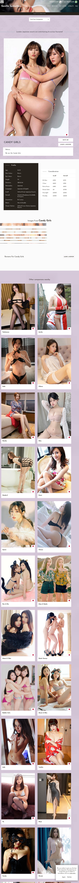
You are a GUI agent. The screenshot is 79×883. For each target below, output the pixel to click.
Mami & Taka (5, 292)
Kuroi (4, 450)
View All (8, 814)
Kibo (43, 585)
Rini (43, 472)
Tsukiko (70, 291)
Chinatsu (45, 450)
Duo (48, 11)
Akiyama (71, 383)
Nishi (17, 562)
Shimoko (31, 585)
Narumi (70, 315)
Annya (18, 383)
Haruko (70, 607)
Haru (30, 495)
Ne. (43, 607)
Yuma (4, 360)
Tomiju (18, 360)
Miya (17, 315)
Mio (30, 383)
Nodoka (31, 338)
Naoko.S (5, 267)
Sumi (3, 427)
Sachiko (44, 427)
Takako (44, 495)
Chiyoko (57, 360)
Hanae (57, 495)
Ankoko (4, 771)
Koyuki (31, 607)
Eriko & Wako (31, 725)
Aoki (56, 291)
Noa (3, 629)
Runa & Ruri (6, 654)
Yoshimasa (5, 244)
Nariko (57, 244)
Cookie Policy (32, 861)
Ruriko (70, 360)
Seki (30, 450)
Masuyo (70, 749)
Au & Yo (5, 678)
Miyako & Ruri (19, 654)
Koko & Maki (20, 725)
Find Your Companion (33, 29)
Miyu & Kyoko (70, 268)
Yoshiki (57, 472)
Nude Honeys (18, 292)
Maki (17, 771)
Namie (57, 338)
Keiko (4, 338)
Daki (30, 244)
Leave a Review (67, 60)
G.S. (6, 854)
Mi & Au (18, 678)
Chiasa (44, 267)
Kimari (70, 427)
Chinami (5, 495)
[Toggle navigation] (35, 11)
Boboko (70, 540)
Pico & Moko (6, 749)
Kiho (69, 244)
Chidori (31, 517)
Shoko (30, 427)
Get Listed (62, 11)
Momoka (5, 383)
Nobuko (70, 585)
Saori (17, 427)
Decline (65, 878)
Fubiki (57, 607)
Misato (57, 315)
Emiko (44, 383)
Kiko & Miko (46, 678)
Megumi (57, 749)
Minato (57, 450)
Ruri (43, 725)
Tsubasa (44, 562)
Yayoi (30, 562)
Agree (59, 878)
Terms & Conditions (33, 855)
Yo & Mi (44, 654)
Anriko (18, 244)
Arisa (70, 405)
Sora (56, 540)
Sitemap (30, 864)
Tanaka (4, 472)
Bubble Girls (33, 291)
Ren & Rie (58, 267)
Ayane (31, 267)
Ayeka (4, 585)
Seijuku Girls (59, 678)
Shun (56, 405)
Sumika (31, 472)
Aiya (3, 517)
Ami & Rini (71, 725)
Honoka (18, 517)
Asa (69, 495)
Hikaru (44, 244)
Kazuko (57, 517)
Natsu (57, 629)
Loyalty (70, 11)
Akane (18, 700)
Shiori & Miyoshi (70, 630)
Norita (4, 562)
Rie (30, 749)
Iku (43, 629)
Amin (69, 472)
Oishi (4, 405)
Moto (70, 517)
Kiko (43, 700)
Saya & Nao (46, 749)
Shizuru (44, 517)
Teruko (31, 315)
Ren (17, 749)
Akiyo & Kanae (70, 701)
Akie (43, 540)
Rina (30, 540)
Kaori (17, 267)
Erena (17, 629)
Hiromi (44, 315)
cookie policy (63, 875)
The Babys (58, 654)
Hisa (69, 678)
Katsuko (57, 383)
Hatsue (44, 338)
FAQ (76, 11)
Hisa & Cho (32, 678)
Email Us (51, 855)
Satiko (4, 607)
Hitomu (57, 427)
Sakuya (18, 540)
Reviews (54, 11)
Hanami (18, 495)
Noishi (18, 338)
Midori (31, 405)
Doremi (18, 450)
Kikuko (57, 562)
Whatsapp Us (53, 859)
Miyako (57, 725)
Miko (56, 700)
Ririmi (44, 360)
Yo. (3, 315)
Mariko (70, 562)
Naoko (44, 405)
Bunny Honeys (70, 654)
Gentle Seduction (17, 11)
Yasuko (18, 472)
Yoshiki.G (18, 405)
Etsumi (4, 540)
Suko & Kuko (6, 725)
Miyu (56, 585)
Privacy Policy (32, 858)
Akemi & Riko (44, 292)
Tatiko (17, 607)
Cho (3, 700)
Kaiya (70, 338)
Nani (69, 450)
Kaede (31, 360)
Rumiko (31, 629)
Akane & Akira (31, 654)
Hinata (18, 585)
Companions (41, 11)
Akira (30, 700)
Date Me (68, 55)
